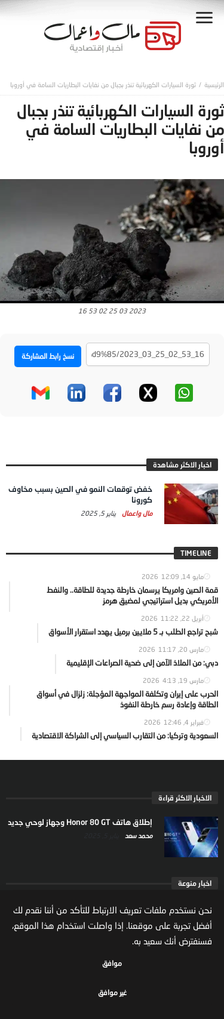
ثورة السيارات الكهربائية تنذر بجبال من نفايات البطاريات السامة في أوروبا (103, 84)
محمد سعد (137, 835)
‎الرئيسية (214, 84)
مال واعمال (136, 513)
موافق (112, 963)
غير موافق (112, 992)
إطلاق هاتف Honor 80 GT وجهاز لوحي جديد (80, 822)
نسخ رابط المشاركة (48, 356)
